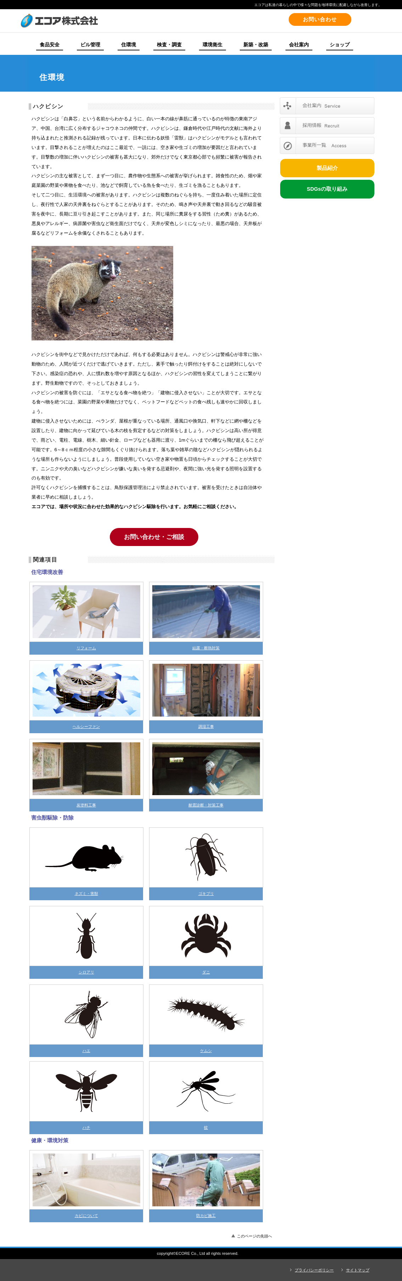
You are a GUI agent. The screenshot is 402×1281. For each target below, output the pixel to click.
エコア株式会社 (117, 20)
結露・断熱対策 (206, 648)
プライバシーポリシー (314, 1270)
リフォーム (86, 648)
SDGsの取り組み (327, 189)
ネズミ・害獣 (86, 893)
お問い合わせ (320, 19)
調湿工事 (206, 726)
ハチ (86, 1127)
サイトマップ (357, 1270)
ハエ (86, 1051)
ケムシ (206, 1051)
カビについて (86, 1215)
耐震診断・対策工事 (205, 805)
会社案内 (327, 105)
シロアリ (86, 972)
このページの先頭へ (254, 1236)
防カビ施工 (206, 1215)
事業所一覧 (327, 145)
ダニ (206, 972)
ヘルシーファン (86, 726)
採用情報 (327, 125)
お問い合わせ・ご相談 (154, 537)
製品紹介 (327, 168)
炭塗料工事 (86, 805)
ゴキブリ (206, 893)
